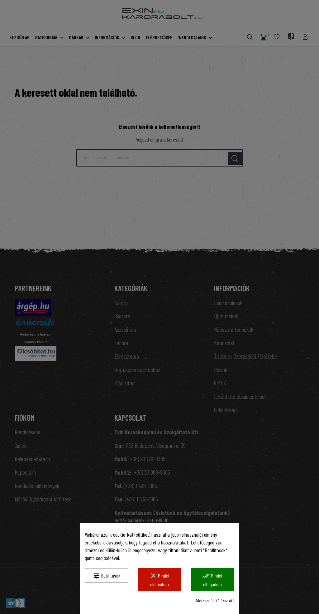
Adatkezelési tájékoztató (214, 600)
